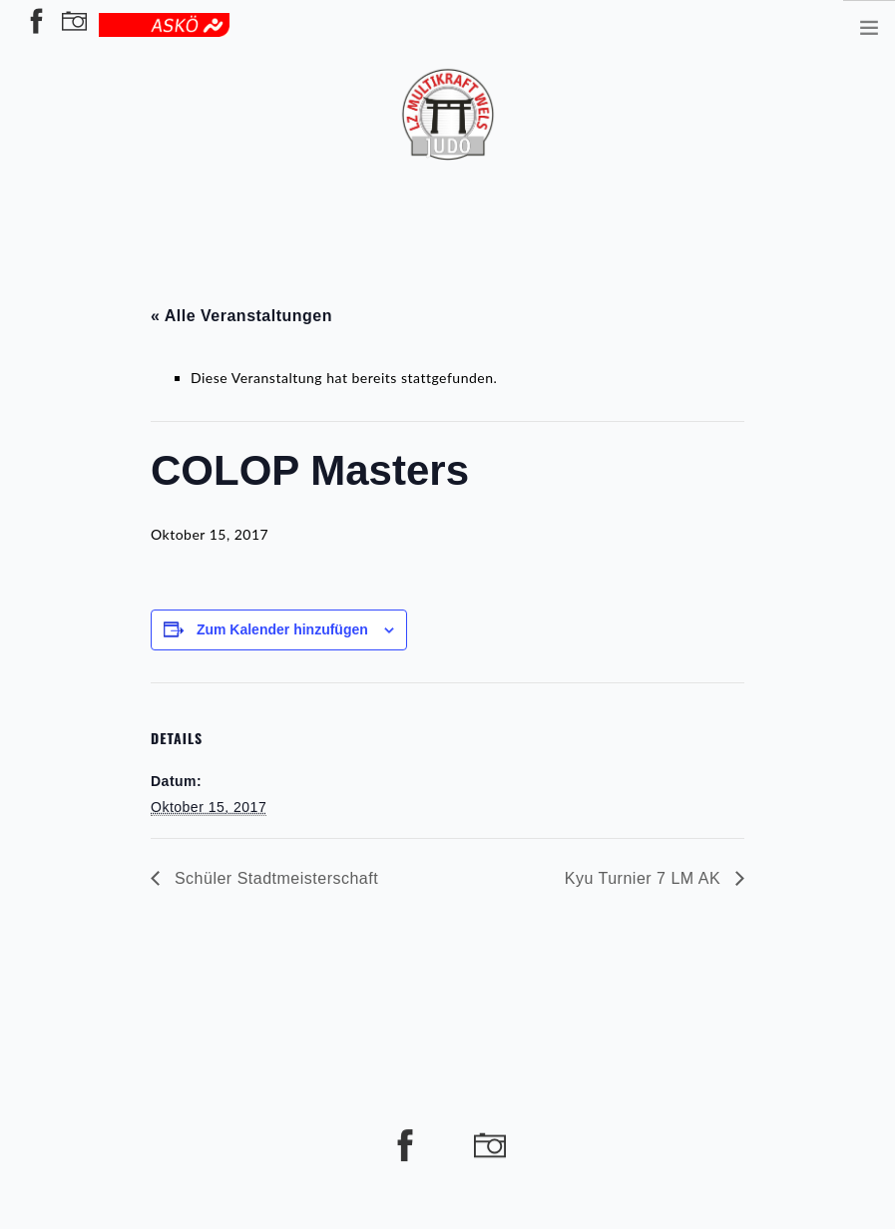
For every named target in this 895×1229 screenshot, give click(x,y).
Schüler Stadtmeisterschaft (274, 878)
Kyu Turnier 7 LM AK (645, 878)
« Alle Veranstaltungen (241, 315)
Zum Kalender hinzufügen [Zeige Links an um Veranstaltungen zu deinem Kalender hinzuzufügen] (282, 629)
